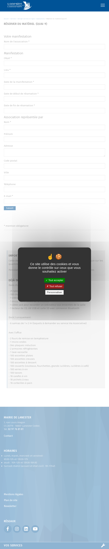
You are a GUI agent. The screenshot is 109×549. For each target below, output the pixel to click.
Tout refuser (54, 286)
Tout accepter (54, 280)
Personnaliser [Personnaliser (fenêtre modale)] (54, 292)
